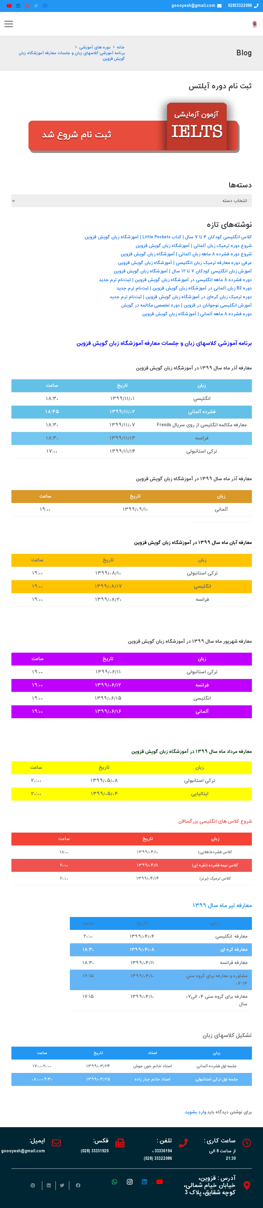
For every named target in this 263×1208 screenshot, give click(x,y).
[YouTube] (8, 5)
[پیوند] (255, 24)
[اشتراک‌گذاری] (75, 1185)
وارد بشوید (195, 1112)
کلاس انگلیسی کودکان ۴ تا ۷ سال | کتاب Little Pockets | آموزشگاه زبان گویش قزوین (168, 237)
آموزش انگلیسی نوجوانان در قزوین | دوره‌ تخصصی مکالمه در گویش (186, 305)
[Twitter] (35, 5)
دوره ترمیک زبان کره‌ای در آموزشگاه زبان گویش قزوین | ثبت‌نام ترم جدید (181, 297)
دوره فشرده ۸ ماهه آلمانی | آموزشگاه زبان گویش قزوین (197, 314)
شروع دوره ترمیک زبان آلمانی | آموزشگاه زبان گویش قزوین (194, 246)
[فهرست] (8, 23)
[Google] (26, 5)
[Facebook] (44, 5)
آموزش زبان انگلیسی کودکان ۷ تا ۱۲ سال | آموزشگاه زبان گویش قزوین (183, 271)
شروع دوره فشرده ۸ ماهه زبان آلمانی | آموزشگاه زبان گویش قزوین (186, 254)
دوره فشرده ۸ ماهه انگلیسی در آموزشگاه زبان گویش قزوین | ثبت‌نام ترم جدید (175, 280)
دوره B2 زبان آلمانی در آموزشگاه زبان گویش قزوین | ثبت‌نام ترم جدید (184, 288)
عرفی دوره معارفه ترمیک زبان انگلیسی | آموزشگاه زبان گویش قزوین (185, 263)
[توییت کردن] (62, 1185)
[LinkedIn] (17, 5)
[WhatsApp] (114, 1181)
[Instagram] (129, 1181)
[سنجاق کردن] (35, 1185)
